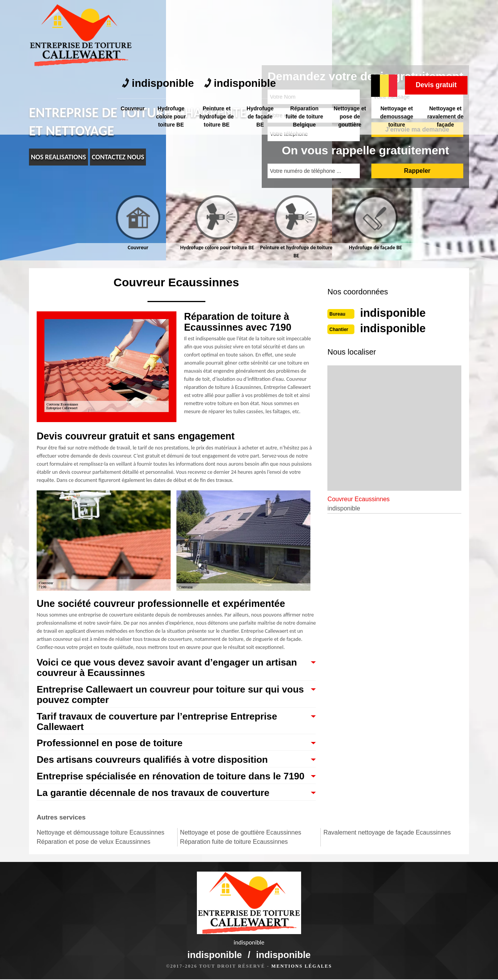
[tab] (138, 223)
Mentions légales (301, 967)
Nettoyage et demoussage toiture (397, 44)
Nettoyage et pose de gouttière (350, 44)
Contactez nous (118, 157)
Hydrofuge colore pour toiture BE (171, 44)
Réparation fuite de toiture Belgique (305, 44)
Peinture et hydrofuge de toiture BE (217, 44)
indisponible (159, 12)
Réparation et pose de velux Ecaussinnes (93, 855)
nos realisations (58, 157)
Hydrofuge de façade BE (260, 44)
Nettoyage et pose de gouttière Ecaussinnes (240, 845)
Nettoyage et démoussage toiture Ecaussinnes (100, 845)
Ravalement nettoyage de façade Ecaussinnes (387, 845)
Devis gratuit (434, 13)
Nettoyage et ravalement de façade (446, 44)
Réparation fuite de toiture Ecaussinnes (234, 855)
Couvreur (133, 36)
